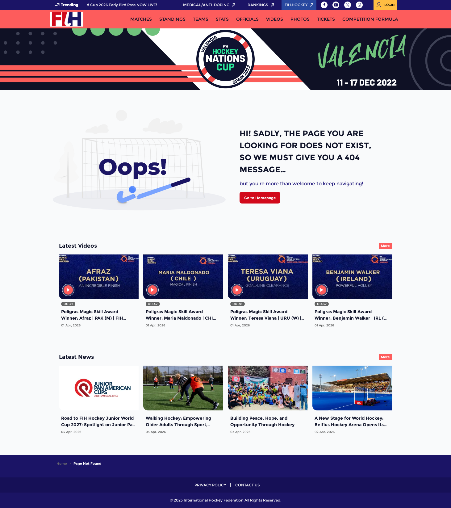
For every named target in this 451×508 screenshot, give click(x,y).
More (385, 246)
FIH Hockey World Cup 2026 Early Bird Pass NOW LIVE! (141, 5)
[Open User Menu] (385, 5)
